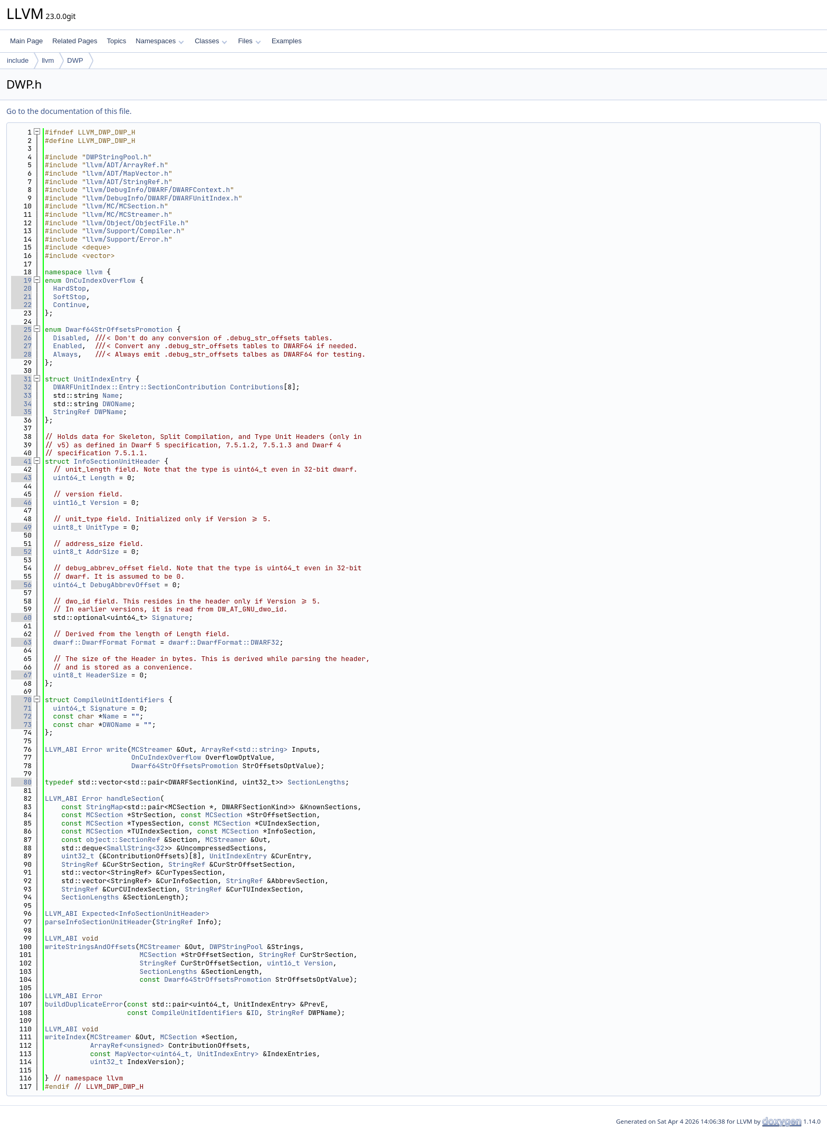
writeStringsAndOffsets (90, 946)
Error (92, 749)
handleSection (133, 798)
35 (21, 411)
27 (21, 345)
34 (21, 403)
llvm (48, 60)
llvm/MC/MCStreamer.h (127, 214)
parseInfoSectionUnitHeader (98, 921)
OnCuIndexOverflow (100, 280)
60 (21, 617)
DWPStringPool (236, 946)
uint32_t (77, 855)
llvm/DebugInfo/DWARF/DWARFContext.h (158, 189)
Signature (170, 617)
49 (21, 527)
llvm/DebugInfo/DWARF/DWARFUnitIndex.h (162, 198)
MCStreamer (151, 749)
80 (21, 782)
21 (21, 296)
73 (21, 724)
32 (21, 386)
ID (255, 1012)
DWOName (116, 403)
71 (21, 708)
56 (21, 584)
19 (21, 280)
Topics (116, 41)
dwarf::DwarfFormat (90, 642)
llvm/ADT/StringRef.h (127, 181)
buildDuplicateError (84, 1004)
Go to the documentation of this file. (68, 111)
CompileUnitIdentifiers (119, 699)
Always (65, 354)
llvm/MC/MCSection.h (125, 206)
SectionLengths (316, 782)
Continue (69, 304)
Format (143, 642)
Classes (211, 41)
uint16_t (69, 502)
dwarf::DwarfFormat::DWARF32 (224, 642)
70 (21, 699)
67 (21, 675)
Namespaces (160, 41)
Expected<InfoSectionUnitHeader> (145, 913)
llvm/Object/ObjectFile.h (135, 222)
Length (102, 477)
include (17, 60)
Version (104, 502)
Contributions (256, 386)
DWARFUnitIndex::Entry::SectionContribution (139, 386)
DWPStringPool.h (117, 156)
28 (21, 354)
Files (249, 41)
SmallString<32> (137, 848)
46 (21, 502)
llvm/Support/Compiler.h (133, 230)
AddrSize (102, 551)
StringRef (71, 411)
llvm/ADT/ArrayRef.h (125, 164)
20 (21, 288)
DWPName (108, 411)
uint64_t (69, 477)
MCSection (104, 814)
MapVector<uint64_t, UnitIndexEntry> (187, 1053)
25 (21, 329)
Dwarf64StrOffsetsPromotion (118, 329)
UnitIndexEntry (102, 379)
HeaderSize (106, 675)
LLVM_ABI (61, 749)
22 (21, 304)
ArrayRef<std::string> (244, 749)
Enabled (67, 345)
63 (21, 642)
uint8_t (67, 527)
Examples (287, 41)
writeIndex (65, 1036)
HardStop (69, 288)
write (117, 749)
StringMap (104, 806)
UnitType (102, 527)
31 (21, 379)
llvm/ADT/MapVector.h (127, 173)
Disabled (69, 337)
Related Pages (74, 41)
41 (21, 461)
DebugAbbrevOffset (125, 584)
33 (21, 395)
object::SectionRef (123, 839)
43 (21, 477)
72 (21, 716)
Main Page (26, 41)
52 (21, 551)
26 (21, 337)
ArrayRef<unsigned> (127, 1045)
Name (110, 395)
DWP (75, 60)
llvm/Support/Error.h (127, 239)
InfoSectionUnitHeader (117, 461)
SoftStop (69, 296)
